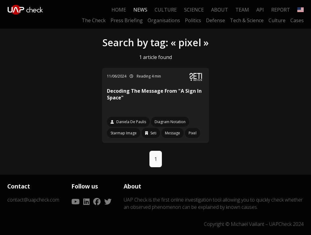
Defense (215, 20)
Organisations (164, 20)
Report (280, 9)
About (219, 9)
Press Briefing (127, 20)
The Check (94, 20)
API (260, 9)
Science (194, 9)
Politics (193, 20)
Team (242, 9)
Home (118, 9)
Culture (166, 9)
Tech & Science (247, 20)
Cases (297, 20)
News (140, 9)
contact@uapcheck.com (33, 199)
